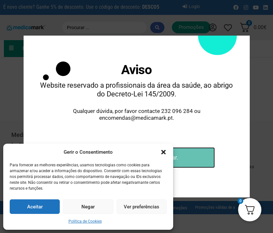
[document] (136, 116)
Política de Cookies (85, 221)
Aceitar (35, 207)
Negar (88, 207)
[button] (163, 152)
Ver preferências (141, 207)
